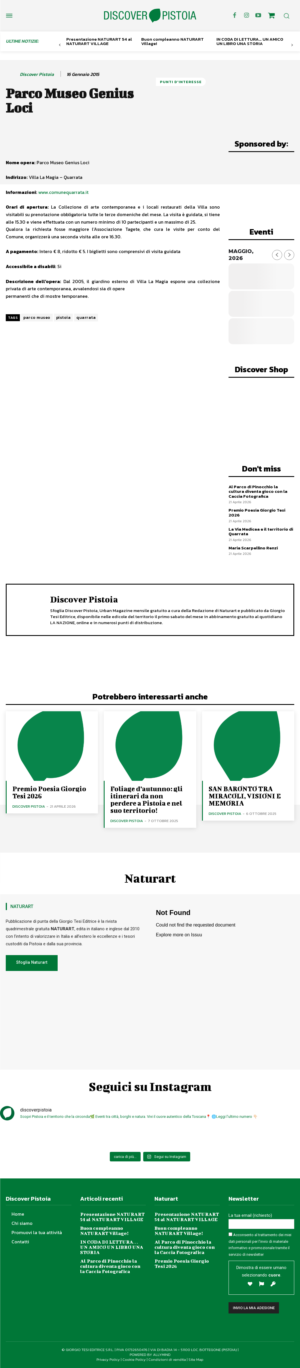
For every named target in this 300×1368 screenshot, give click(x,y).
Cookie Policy (134, 1359)
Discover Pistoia (37, 74)
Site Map (195, 1359)
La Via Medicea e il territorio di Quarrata (261, 531)
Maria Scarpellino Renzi (253, 547)
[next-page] (292, 45)
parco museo (36, 318)
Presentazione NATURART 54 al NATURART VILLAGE (99, 41)
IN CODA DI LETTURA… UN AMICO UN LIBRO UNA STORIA (249, 41)
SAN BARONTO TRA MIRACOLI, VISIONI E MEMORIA (245, 796)
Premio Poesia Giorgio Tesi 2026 (257, 512)
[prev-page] (59, 45)
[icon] (271, 16)
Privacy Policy (108, 1359)
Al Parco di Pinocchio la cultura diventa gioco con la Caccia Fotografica (258, 491)
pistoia (63, 318)
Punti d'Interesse (181, 82)
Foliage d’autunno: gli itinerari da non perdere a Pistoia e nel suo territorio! (146, 799)
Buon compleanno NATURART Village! (172, 41)
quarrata (86, 318)
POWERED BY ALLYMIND (150, 1354)
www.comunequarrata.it (64, 192)
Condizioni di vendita (167, 1359)
